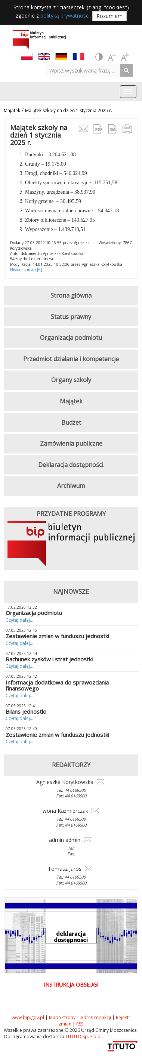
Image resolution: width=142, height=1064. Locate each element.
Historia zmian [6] (26, 269)
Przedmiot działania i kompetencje (71, 359)
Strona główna (71, 295)
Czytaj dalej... (19, 620)
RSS (79, 1024)
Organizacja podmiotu (71, 337)
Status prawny (71, 317)
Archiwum (71, 486)
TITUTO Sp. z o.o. (83, 1036)
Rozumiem (109, 15)
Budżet (71, 422)
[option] (71, 545)
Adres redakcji (95, 1017)
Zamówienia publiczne (71, 443)
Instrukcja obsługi (71, 984)
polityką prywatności (65, 15)
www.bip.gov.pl (28, 1017)
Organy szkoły (71, 380)
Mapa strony (62, 1017)
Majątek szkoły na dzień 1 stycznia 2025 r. (68, 110)
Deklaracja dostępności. (71, 465)
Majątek (12, 110)
